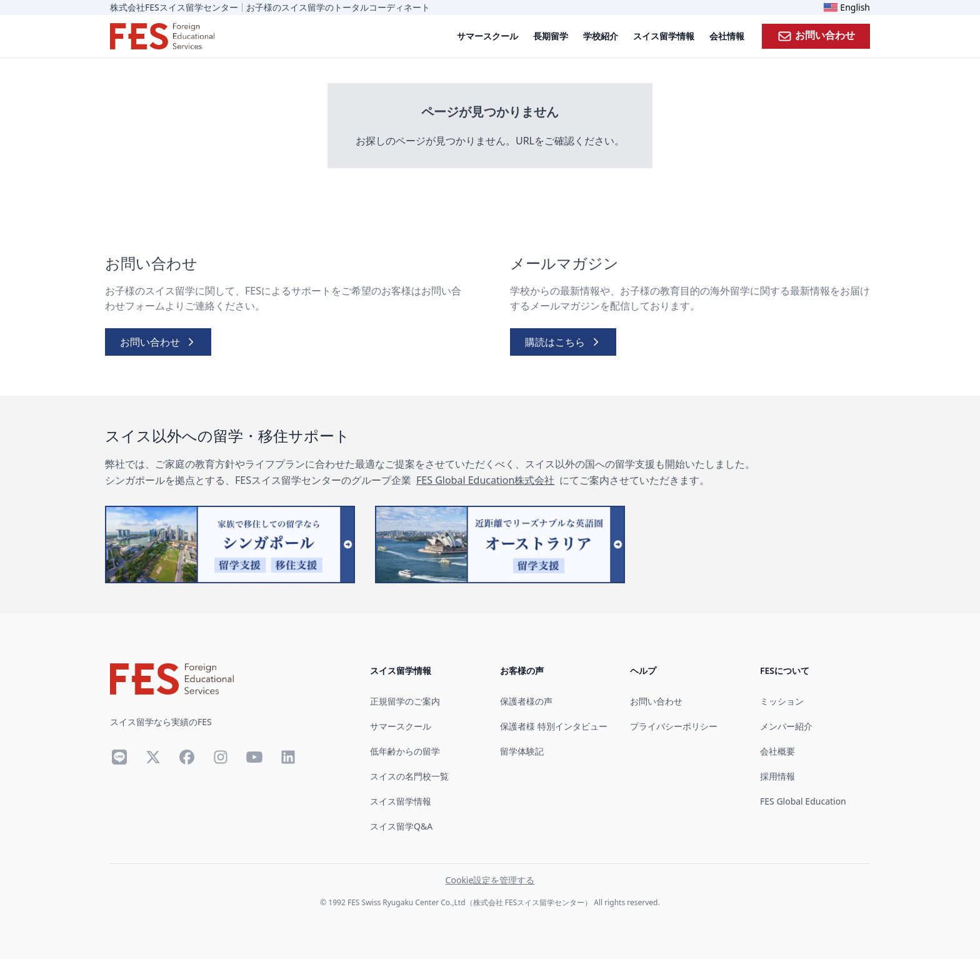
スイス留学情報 (663, 36)
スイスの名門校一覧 (409, 776)
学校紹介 (600, 36)
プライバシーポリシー (674, 726)
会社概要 (777, 751)
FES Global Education (803, 801)
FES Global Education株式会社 (485, 480)
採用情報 (777, 776)
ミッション (782, 701)
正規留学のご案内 (405, 701)
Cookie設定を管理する (490, 880)
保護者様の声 (526, 701)
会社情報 (726, 36)
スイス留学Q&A (401, 826)
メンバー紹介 (786, 726)
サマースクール (487, 36)
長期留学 (550, 36)
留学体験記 (522, 751)
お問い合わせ (816, 35)
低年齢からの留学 (405, 751)
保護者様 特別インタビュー (554, 726)
